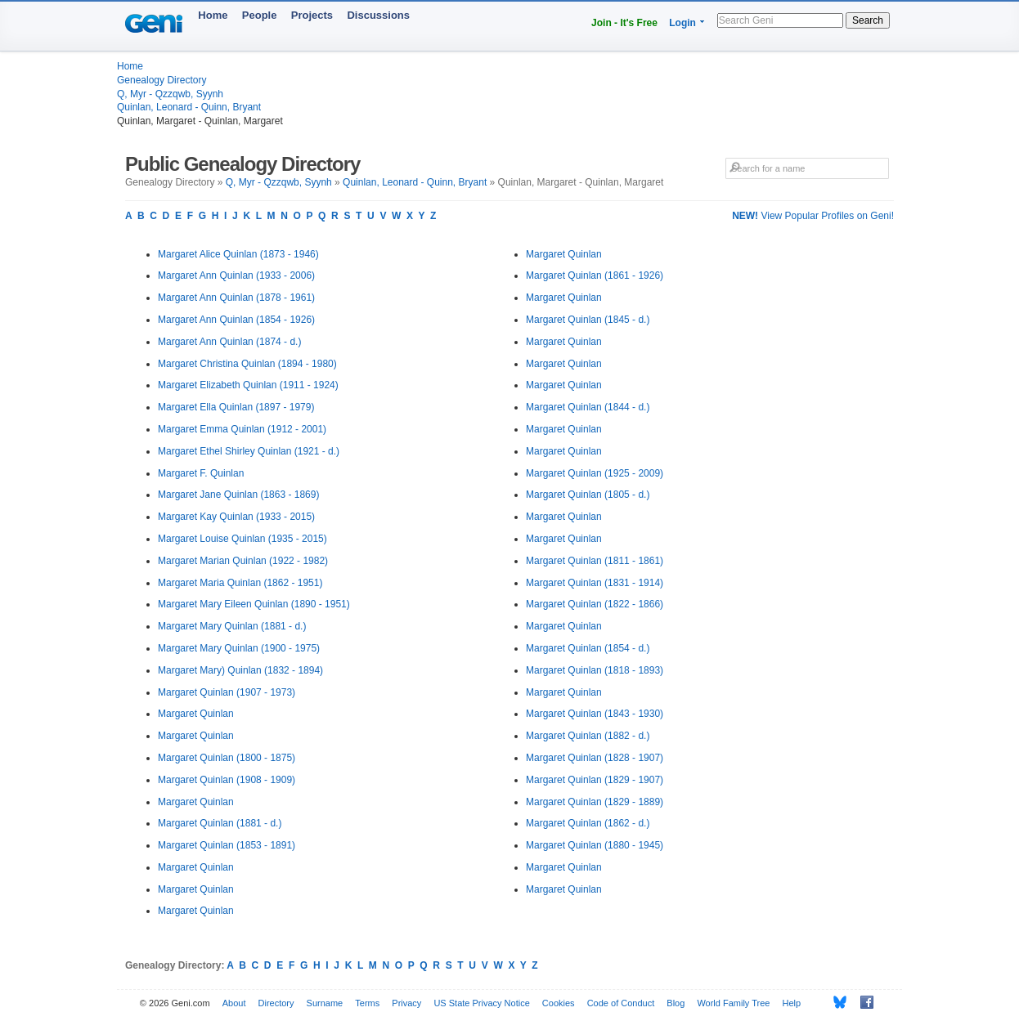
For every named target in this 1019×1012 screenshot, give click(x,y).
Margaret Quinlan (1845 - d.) (587, 319)
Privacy (406, 1003)
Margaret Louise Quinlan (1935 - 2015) (242, 538)
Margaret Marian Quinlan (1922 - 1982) (243, 560)
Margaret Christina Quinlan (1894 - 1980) (247, 363)
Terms (367, 1003)
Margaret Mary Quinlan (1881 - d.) (232, 626)
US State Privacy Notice (481, 1003)
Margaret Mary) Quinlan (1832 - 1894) (240, 670)
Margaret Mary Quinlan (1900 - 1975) (239, 648)
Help (792, 1003)
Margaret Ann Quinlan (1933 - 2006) (236, 275)
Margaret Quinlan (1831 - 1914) (594, 583)
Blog (676, 1003)
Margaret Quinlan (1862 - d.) (587, 823)
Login (682, 23)
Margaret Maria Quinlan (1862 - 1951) (240, 583)
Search (867, 20)
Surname (325, 1003)
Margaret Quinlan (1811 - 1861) (594, 560)
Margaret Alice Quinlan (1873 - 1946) (238, 254)
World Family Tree (733, 1003)
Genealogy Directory (161, 80)
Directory (276, 1003)
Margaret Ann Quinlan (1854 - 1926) (236, 319)
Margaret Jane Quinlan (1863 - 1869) (238, 494)
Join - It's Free (624, 23)
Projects (312, 15)
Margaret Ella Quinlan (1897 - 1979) (236, 407)
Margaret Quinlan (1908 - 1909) (226, 780)
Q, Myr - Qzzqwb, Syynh (170, 94)
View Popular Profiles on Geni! (813, 216)
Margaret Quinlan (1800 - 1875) (226, 757)
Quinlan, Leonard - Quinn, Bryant (189, 107)
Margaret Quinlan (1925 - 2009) (594, 473)
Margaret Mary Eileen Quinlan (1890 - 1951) (254, 604)
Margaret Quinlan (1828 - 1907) (594, 757)
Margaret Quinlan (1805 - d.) (587, 494)
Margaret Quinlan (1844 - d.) (587, 407)
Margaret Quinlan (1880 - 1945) (594, 845)
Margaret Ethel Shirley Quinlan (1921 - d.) (248, 451)
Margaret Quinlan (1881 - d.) (219, 823)
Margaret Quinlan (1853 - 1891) (226, 845)
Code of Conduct (621, 1003)
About (234, 1003)
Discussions (378, 15)
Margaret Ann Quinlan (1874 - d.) (229, 341)
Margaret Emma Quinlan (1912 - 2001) (242, 429)
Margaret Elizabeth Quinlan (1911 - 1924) (248, 385)
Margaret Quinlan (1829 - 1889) (594, 802)
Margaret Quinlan (196, 713)
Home (212, 15)
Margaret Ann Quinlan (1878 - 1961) (236, 297)
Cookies (558, 1003)
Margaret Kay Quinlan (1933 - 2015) (236, 516)
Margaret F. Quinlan (201, 473)
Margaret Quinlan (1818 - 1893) (594, 670)
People (259, 15)
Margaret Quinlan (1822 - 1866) (594, 604)
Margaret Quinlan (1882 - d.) (587, 735)
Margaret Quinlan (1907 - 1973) (226, 692)
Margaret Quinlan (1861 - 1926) (594, 275)
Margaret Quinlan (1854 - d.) (587, 648)
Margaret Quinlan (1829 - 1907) (594, 780)
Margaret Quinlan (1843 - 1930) (594, 713)
